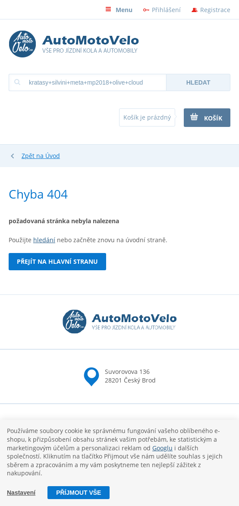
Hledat (198, 82)
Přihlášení (166, 10)
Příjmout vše (78, 492)
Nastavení (21, 492)
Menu (118, 10)
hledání (44, 240)
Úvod (52, 156)
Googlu (162, 448)
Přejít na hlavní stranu (57, 261)
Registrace (215, 10)
